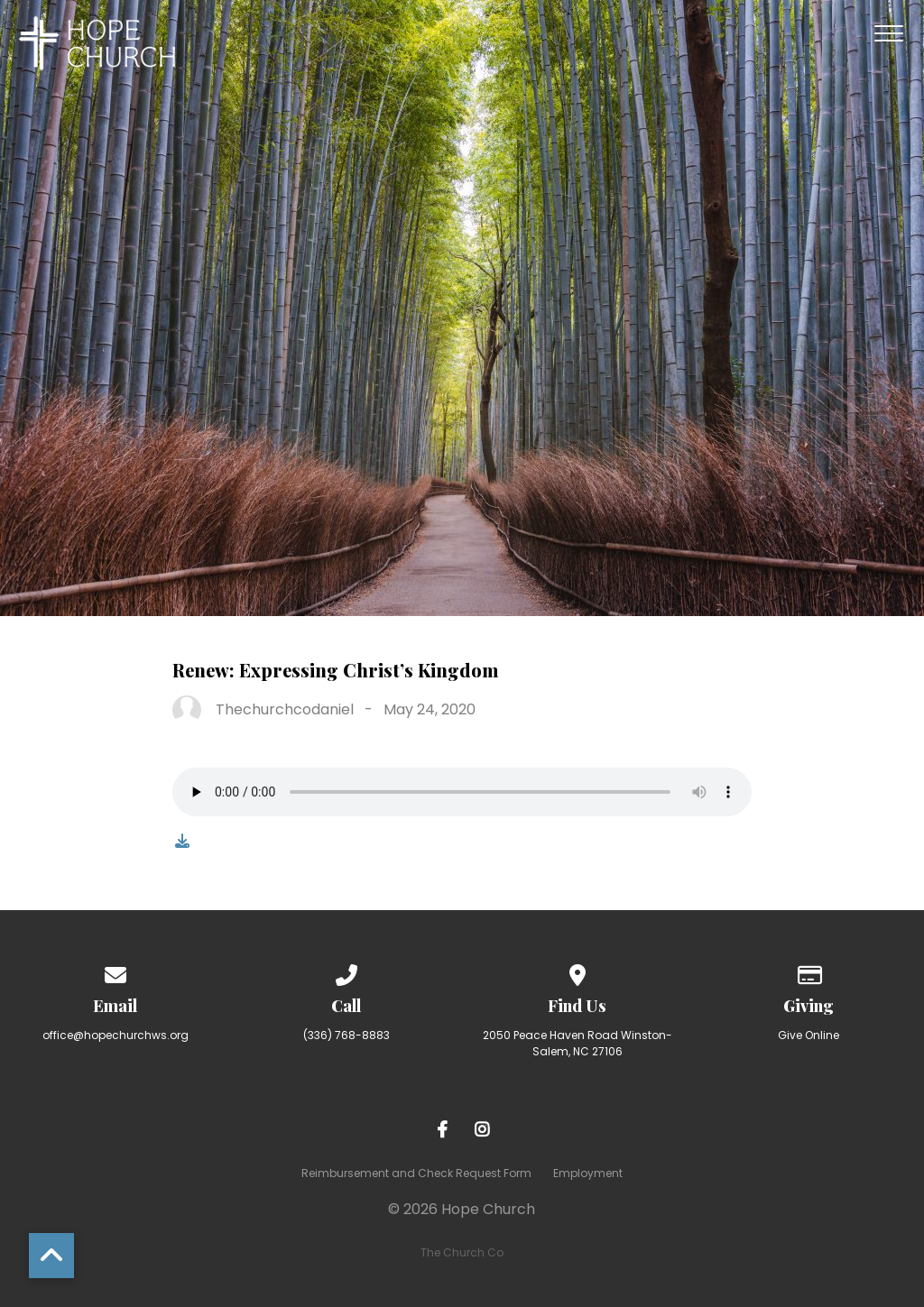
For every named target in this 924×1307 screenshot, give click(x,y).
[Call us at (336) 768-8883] (346, 972)
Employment (588, 1173)
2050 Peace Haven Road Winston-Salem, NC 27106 (577, 1043)
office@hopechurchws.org (115, 1035)
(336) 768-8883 (346, 1035)
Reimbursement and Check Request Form (416, 1173)
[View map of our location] (577, 972)
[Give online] (808, 972)
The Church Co (462, 1252)
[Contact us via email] (115, 972)
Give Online (808, 1035)
